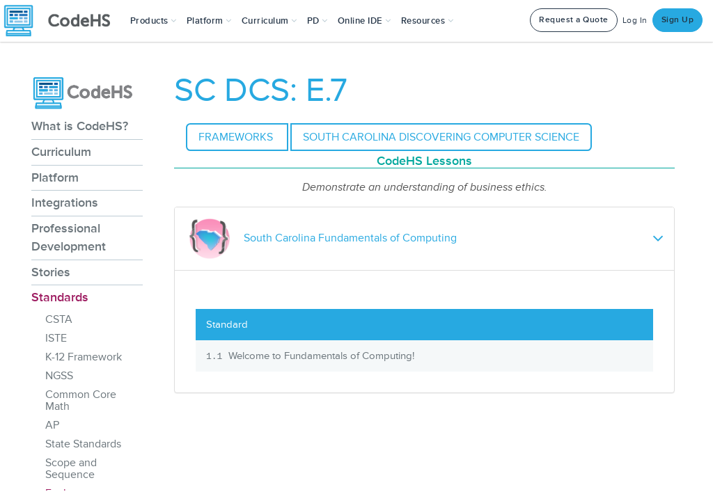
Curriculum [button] (269, 20)
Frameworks (237, 137)
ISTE (56, 338)
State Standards (83, 444)
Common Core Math (80, 400)
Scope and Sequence (71, 469)
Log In (635, 20)
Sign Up (677, 20)
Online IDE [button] (364, 20)
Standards (59, 297)
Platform (55, 177)
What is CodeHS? (79, 126)
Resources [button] (427, 20)
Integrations (64, 202)
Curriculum (61, 151)
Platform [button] (209, 20)
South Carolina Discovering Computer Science (441, 137)
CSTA (58, 319)
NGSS (59, 376)
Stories (50, 272)
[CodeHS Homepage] (62, 21)
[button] (153, 21)
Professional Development (68, 237)
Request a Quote (574, 20)
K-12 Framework (83, 357)
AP (52, 425)
